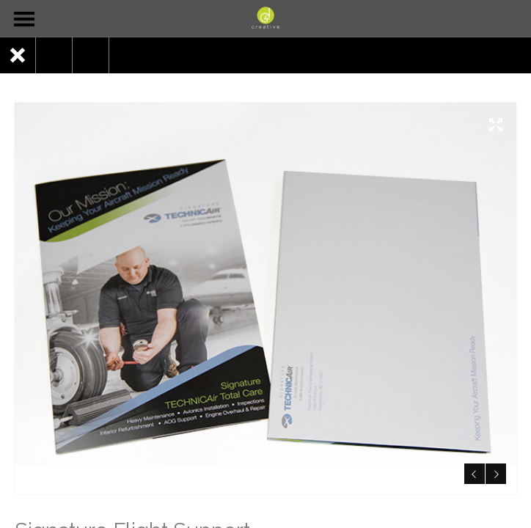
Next (494, 471)
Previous (472, 471)
